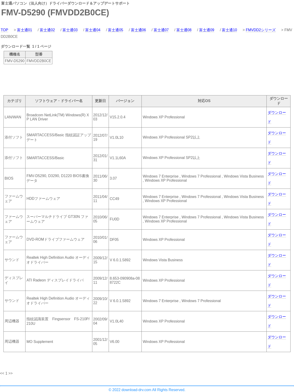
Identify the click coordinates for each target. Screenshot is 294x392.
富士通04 (92, 30)
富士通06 (138, 30)
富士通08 (184, 30)
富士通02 (47, 30)
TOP (4, 30)
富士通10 (229, 30)
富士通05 (115, 30)
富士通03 (70, 30)
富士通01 (24, 30)
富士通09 (206, 30)
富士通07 (161, 30)
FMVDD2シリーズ (261, 30)
